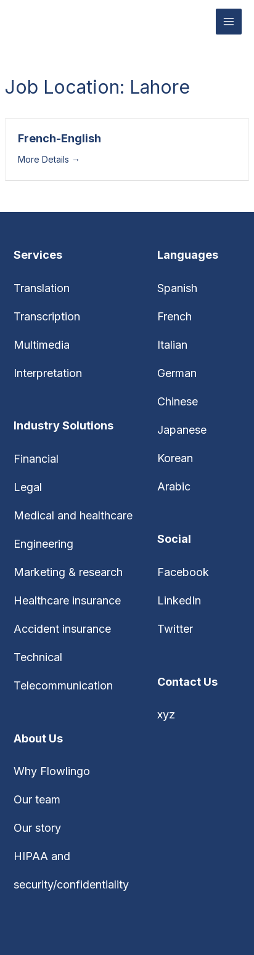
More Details (49, 159)
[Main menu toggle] (229, 22)
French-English (59, 138)
